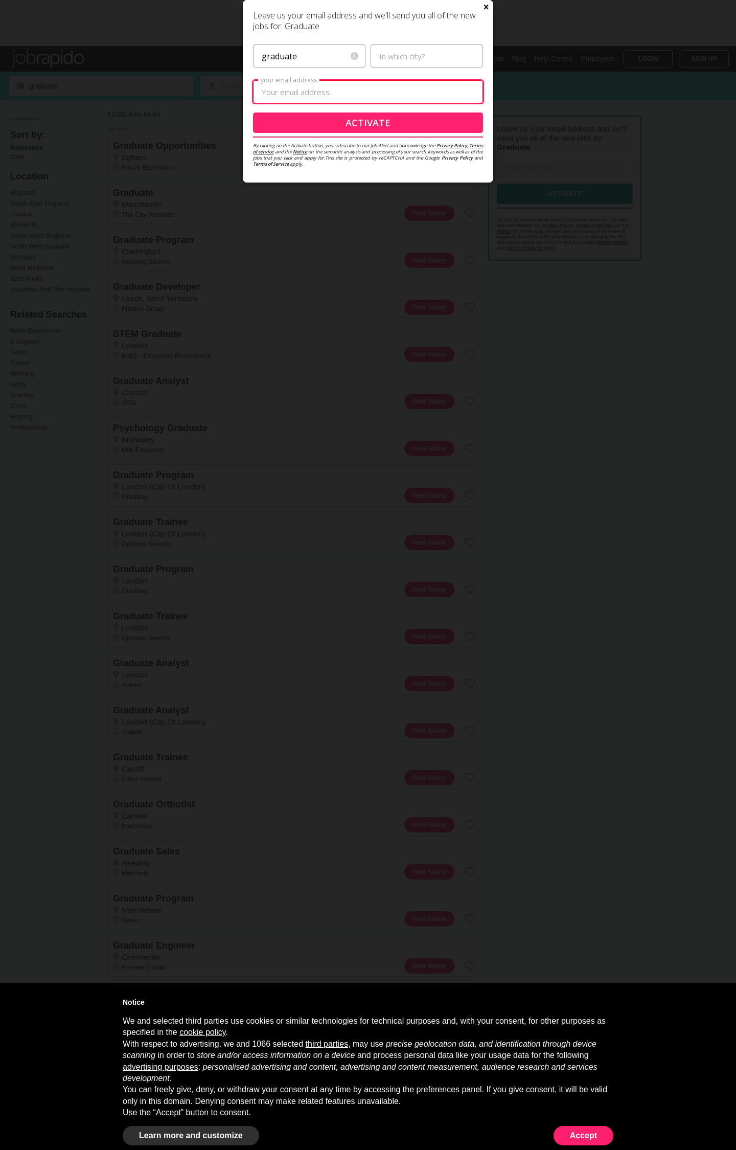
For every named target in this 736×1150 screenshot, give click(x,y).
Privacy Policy (451, 263)
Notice (300, 269)
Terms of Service (271, 281)
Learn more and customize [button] (191, 1135)
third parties (327, 1044)
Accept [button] (583, 1135)
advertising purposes (160, 1067)
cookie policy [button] (202, 1032)
